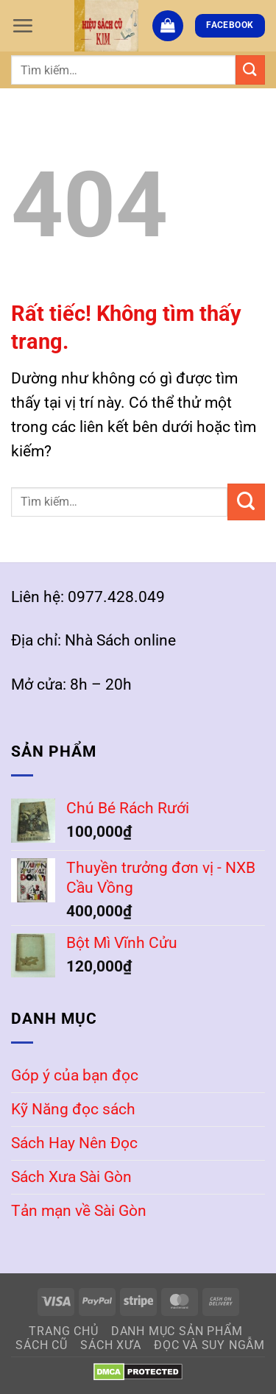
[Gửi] (250, 69)
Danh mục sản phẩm (176, 1331)
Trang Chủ (63, 1331)
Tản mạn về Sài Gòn (78, 1211)
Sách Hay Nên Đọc (74, 1143)
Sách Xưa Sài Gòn (71, 1177)
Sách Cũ (41, 1345)
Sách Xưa (110, 1345)
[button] (22, 25)
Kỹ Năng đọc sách (73, 1109)
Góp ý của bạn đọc (74, 1075)
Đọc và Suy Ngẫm (209, 1345)
